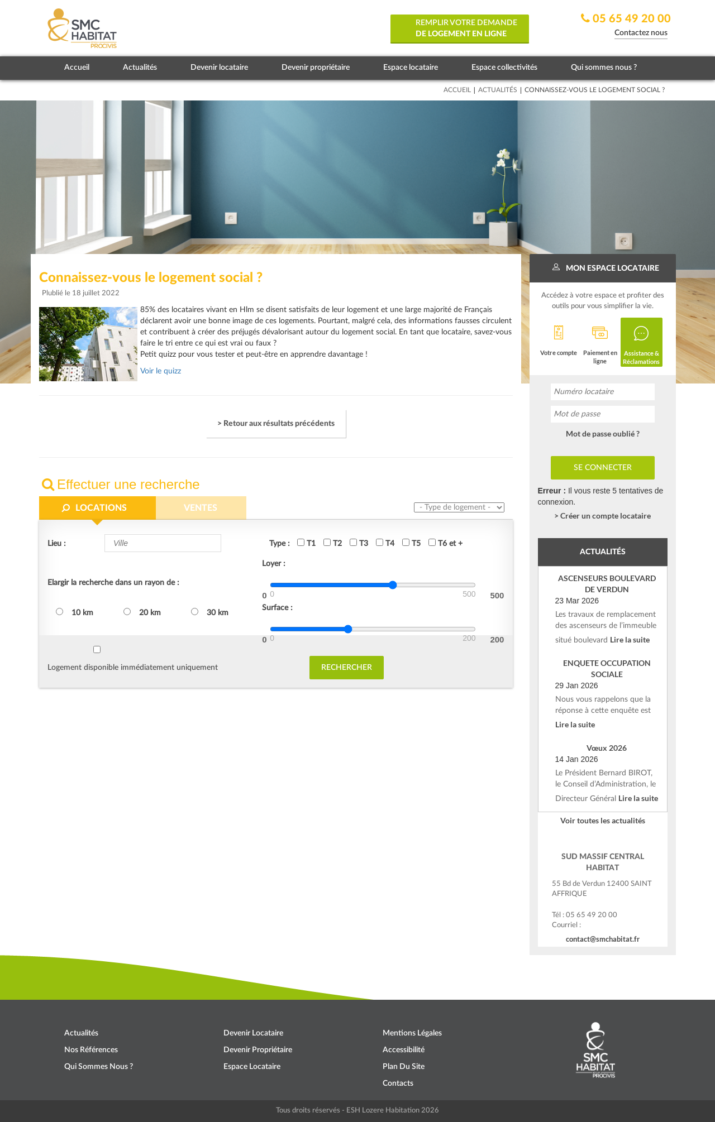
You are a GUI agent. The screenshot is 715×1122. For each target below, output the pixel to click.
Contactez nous (641, 33)
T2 (332, 543)
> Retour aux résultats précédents (276, 424)
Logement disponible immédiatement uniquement (132, 668)
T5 (411, 543)
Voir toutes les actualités (602, 820)
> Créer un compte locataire (602, 515)
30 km (209, 612)
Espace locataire (410, 67)
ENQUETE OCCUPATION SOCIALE (607, 668)
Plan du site (404, 1067)
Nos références (91, 1050)
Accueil (76, 67)
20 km (142, 612)
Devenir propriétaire (316, 67)
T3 (359, 543)
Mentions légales (412, 1033)
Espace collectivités (504, 67)
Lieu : (56, 544)
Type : (279, 544)
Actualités (140, 67)
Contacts (398, 1083)
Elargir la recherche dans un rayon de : (113, 583)
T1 (306, 543)
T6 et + (445, 543)
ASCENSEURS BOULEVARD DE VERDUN (607, 583)
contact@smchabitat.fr (603, 938)
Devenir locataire (219, 67)
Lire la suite (630, 639)
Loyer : (273, 564)
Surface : (277, 608)
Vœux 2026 (607, 747)
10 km (74, 612)
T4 (385, 543)
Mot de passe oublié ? (603, 433)
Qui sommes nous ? (604, 67)
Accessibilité (404, 1050)
